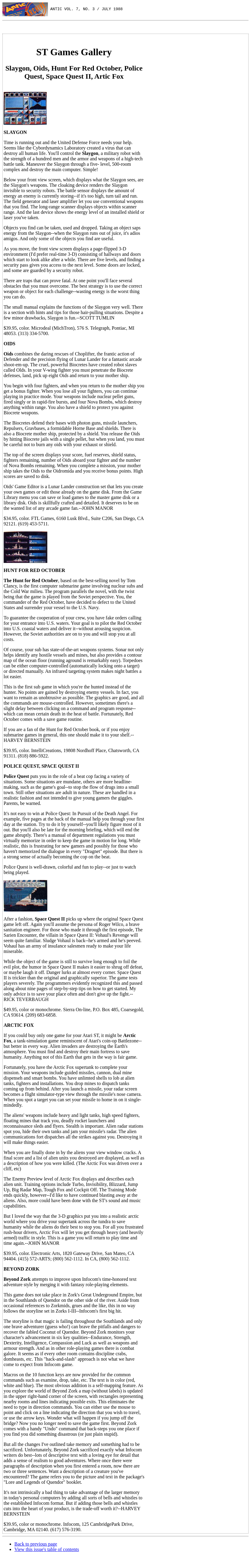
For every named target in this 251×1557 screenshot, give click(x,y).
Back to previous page (35, 1543)
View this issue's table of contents (46, 1549)
